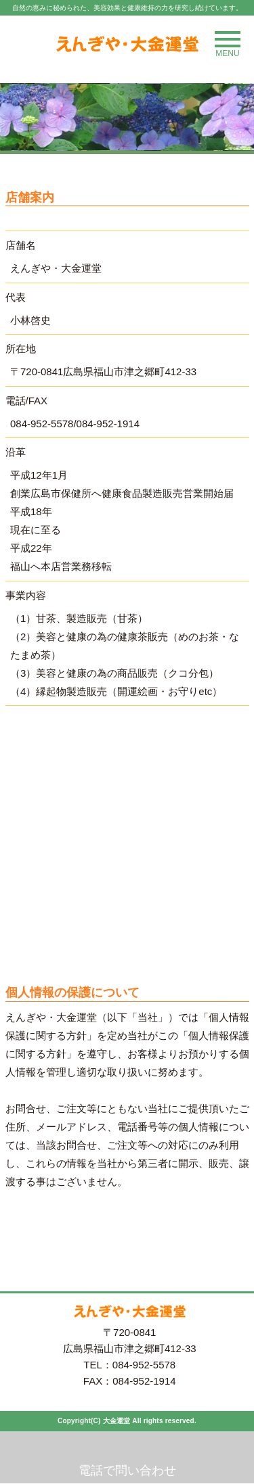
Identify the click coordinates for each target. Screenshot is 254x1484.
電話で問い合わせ (127, 1470)
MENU (227, 44)
